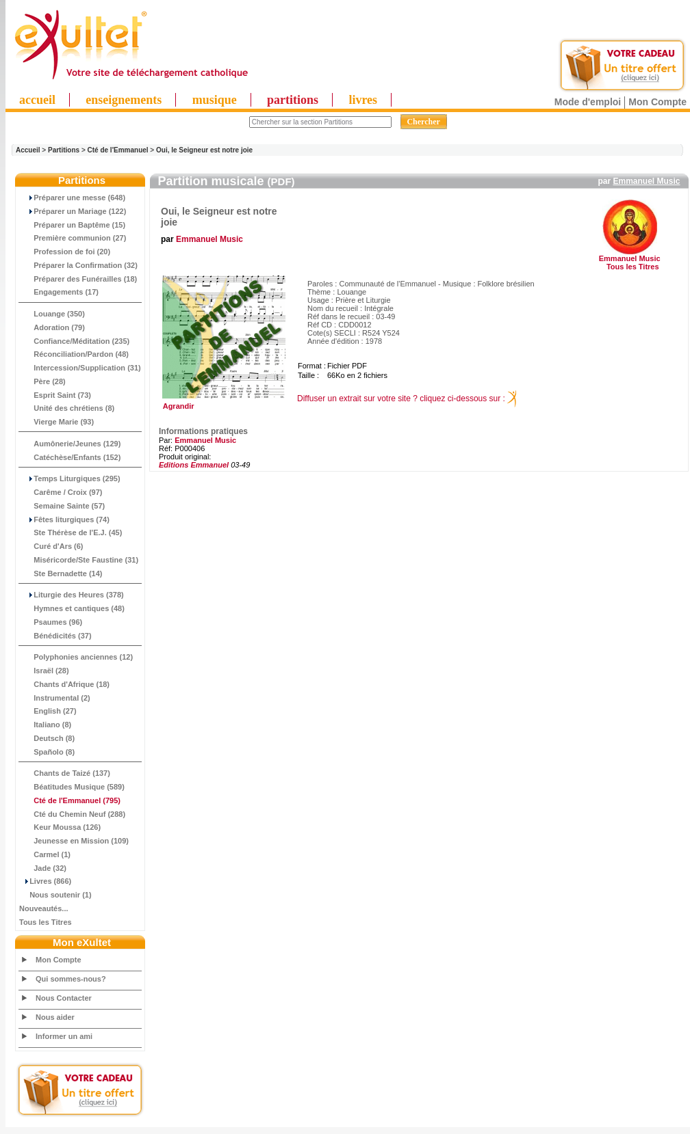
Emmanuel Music (646, 181)
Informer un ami (64, 1036)
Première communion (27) (72, 238)
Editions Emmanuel (194, 465)
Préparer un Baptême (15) (72, 225)
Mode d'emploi (587, 101)
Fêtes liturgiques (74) (64, 519)
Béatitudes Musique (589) (72, 787)
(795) (69, 800)
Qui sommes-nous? (71, 979)
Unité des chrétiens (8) (66, 408)
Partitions (63, 150)
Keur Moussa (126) (60, 827)
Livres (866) (45, 881)
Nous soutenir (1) (55, 895)
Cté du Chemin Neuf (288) (72, 814)
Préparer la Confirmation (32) (78, 265)
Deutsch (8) (47, 738)
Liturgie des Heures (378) (71, 595)
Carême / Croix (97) (61, 492)
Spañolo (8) (47, 752)
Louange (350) (52, 314)
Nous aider (55, 1017)
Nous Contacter (64, 998)
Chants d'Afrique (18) (64, 684)
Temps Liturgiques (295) (69, 478)
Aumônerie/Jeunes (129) (69, 444)
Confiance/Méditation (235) (74, 341)
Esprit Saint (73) (55, 395)
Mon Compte (657, 101)
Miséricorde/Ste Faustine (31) (78, 560)
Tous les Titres (45, 922)
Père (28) (42, 381)
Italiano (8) (45, 724)
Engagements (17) (59, 292)
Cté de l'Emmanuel (118, 150)
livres (362, 100)
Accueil (28, 150)
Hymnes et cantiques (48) (72, 608)
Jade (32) (42, 868)
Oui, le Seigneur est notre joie (204, 150)
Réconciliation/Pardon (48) (74, 354)
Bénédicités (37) (55, 636)
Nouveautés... (43, 908)
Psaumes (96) (50, 622)
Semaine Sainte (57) (62, 506)
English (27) (48, 711)
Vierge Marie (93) (56, 422)
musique (214, 100)
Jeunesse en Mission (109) (74, 841)
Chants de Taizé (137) (64, 773)
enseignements (124, 100)
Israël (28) (44, 670)
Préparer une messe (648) (72, 197)
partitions (292, 100)
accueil (37, 100)
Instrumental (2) (54, 698)
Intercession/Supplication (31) (80, 368)
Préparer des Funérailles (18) (78, 279)
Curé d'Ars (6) (51, 546)
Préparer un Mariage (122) (72, 211)
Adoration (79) (52, 327)
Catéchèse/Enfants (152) (69, 457)
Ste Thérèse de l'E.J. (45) (70, 532)
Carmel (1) (45, 854)
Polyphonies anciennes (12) (76, 657)
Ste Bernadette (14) (61, 573)
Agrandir (222, 402)
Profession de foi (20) (64, 251)
